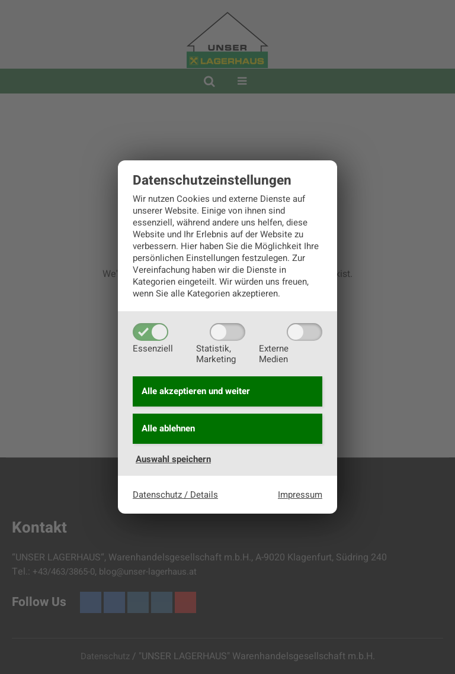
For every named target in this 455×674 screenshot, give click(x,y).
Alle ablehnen (168, 429)
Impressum (300, 495)
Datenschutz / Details (175, 495)
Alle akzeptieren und (196, 390)
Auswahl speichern (173, 460)
